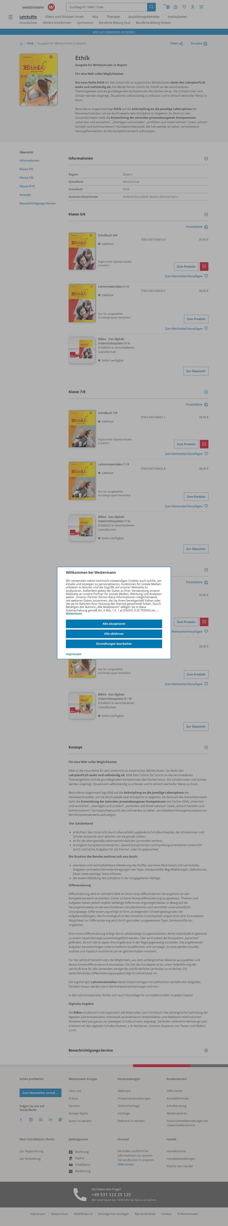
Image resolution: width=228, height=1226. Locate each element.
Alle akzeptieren (114, 624)
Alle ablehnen (114, 634)
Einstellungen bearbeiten (114, 644)
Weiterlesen (74, 613)
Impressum (73, 654)
